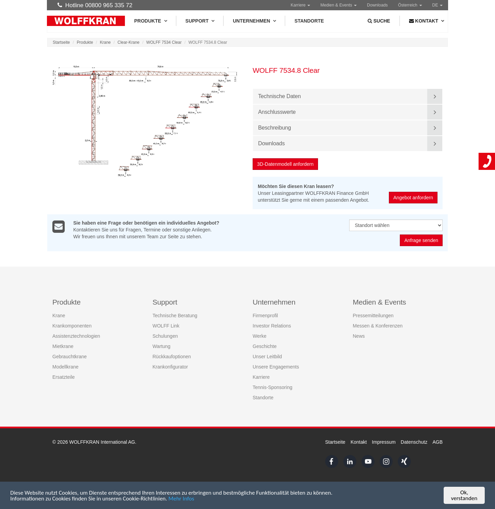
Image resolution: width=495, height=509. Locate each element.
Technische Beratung (175, 315)
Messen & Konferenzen (378, 325)
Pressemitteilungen (373, 315)
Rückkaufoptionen (172, 356)
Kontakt (359, 442)
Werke (259, 335)
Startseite (61, 42)
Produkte (150, 20)
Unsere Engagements (276, 366)
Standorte (309, 21)
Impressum (383, 442)
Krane (105, 42)
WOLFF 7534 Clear (163, 42)
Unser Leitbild (267, 356)
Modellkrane (65, 366)
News (359, 335)
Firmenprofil (265, 315)
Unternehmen (254, 20)
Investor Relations (272, 325)
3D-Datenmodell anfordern (285, 164)
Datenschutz (414, 442)
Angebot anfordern (413, 197)
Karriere (300, 5)
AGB (437, 442)
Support (200, 20)
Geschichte (265, 346)
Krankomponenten (71, 325)
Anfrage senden (421, 240)
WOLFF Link (166, 325)
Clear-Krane (128, 42)
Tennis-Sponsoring (272, 387)
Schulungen (165, 335)
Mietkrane (62, 346)
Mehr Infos (181, 499)
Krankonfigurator (170, 366)
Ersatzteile (63, 376)
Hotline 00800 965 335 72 (95, 5)
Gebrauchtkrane (69, 356)
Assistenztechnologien (76, 335)
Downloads (377, 5)
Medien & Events (338, 5)
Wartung (161, 346)
